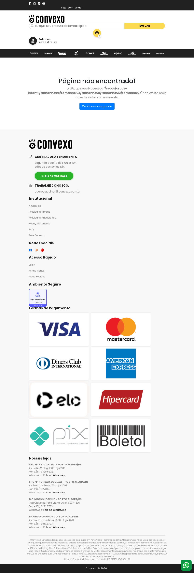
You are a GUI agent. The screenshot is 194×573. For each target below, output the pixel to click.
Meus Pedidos (37, 276)
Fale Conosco (37, 235)
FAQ (31, 229)
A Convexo (35, 205)
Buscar (144, 25)
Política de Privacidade (42, 217)
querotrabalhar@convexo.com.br (57, 191)
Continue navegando (97, 106)
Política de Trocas (39, 211)
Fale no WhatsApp (54, 475)
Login (32, 264)
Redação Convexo (39, 223)
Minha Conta (37, 270)
